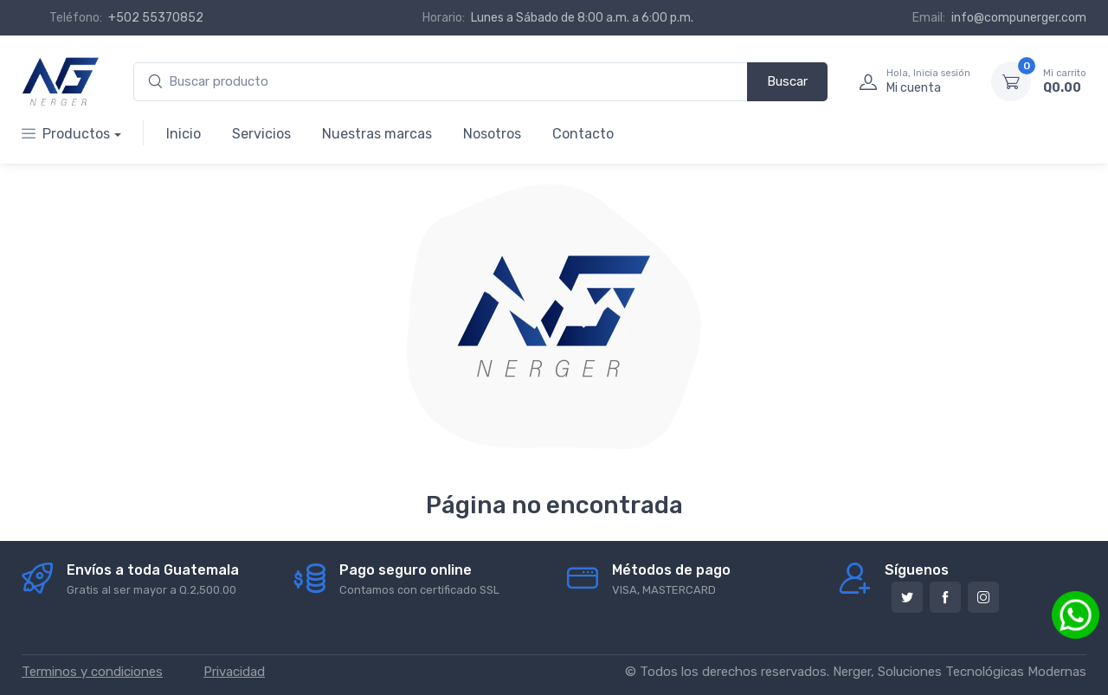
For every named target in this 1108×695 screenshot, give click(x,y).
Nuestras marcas (377, 133)
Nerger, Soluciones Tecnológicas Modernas (959, 671)
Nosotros (492, 133)
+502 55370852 (155, 17)
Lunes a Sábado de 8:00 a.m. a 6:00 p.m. (582, 17)
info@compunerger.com (1018, 17)
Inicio (183, 133)
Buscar (787, 81)
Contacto (583, 133)
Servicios (261, 133)
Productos (66, 133)
